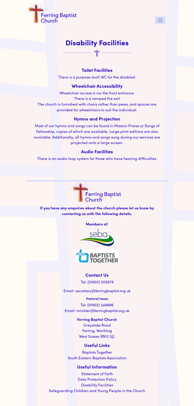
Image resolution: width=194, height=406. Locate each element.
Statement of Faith (97, 373)
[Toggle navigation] (160, 20)
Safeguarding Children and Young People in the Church (97, 390)
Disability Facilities (97, 384)
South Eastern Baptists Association (97, 357)
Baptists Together (97, 352)
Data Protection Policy (97, 379)
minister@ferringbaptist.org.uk (103, 310)
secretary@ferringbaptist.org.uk (102, 290)
